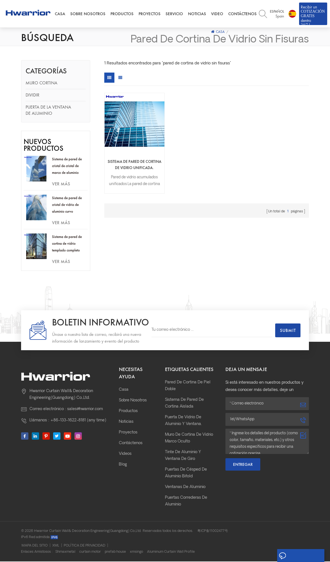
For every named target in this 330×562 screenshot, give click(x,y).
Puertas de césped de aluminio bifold (186, 473)
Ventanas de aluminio (185, 487)
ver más (61, 184)
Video (217, 14)
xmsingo (136, 552)
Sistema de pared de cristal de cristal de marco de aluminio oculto (67, 167)
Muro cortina (41, 83)
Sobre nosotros (87, 14)
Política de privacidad (84, 546)
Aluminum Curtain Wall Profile (171, 552)
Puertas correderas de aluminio (186, 501)
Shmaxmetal (65, 552)
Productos (122, 14)
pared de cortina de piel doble (188, 386)
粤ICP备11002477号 (212, 531)
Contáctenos (242, 14)
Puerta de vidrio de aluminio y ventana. (183, 421)
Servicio (174, 14)
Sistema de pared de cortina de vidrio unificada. (128, 154)
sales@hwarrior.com (85, 410)
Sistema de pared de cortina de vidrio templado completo (67, 244)
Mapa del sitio (35, 546)
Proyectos (150, 14)
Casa (60, 14)
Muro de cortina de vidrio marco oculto (189, 438)
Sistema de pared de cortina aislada (184, 403)
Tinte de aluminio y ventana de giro (183, 456)
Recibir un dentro (313, 15)
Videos (125, 454)
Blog (123, 465)
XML (55, 546)
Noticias (197, 14)
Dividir (32, 95)
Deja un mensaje (299, 556)
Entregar (243, 465)
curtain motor (90, 552)
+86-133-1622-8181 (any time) (78, 421)
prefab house (115, 552)
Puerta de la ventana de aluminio (48, 111)
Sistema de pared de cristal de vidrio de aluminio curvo (67, 205)
